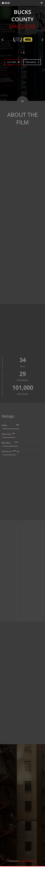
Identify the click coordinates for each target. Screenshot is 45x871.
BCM (6, 3)
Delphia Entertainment (27, 861)
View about (32, 62)
